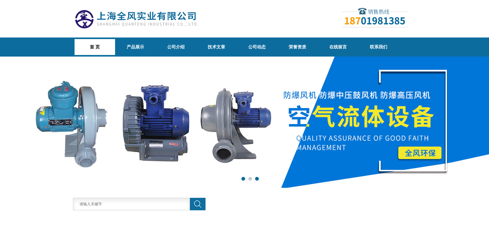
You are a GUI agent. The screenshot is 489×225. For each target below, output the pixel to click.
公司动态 (257, 46)
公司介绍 (176, 46)
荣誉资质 (297, 46)
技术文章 (216, 46)
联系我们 (378, 46)
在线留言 (338, 46)
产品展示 (135, 46)
